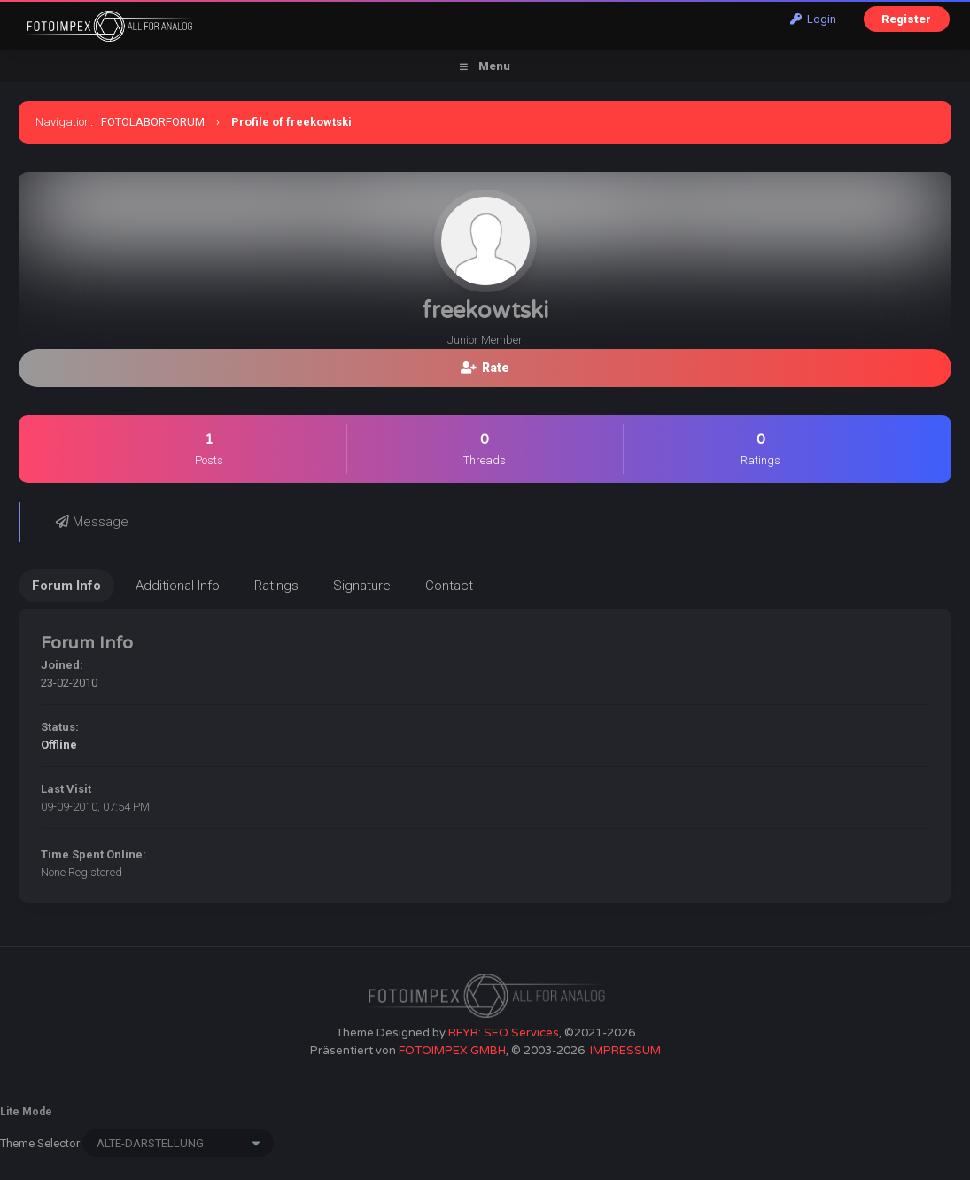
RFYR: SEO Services (503, 1033)
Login (813, 19)
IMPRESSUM (625, 1051)
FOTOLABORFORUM (153, 121)
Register (906, 19)
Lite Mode (26, 1112)
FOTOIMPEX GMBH (452, 1051)
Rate (485, 368)
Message (92, 522)
